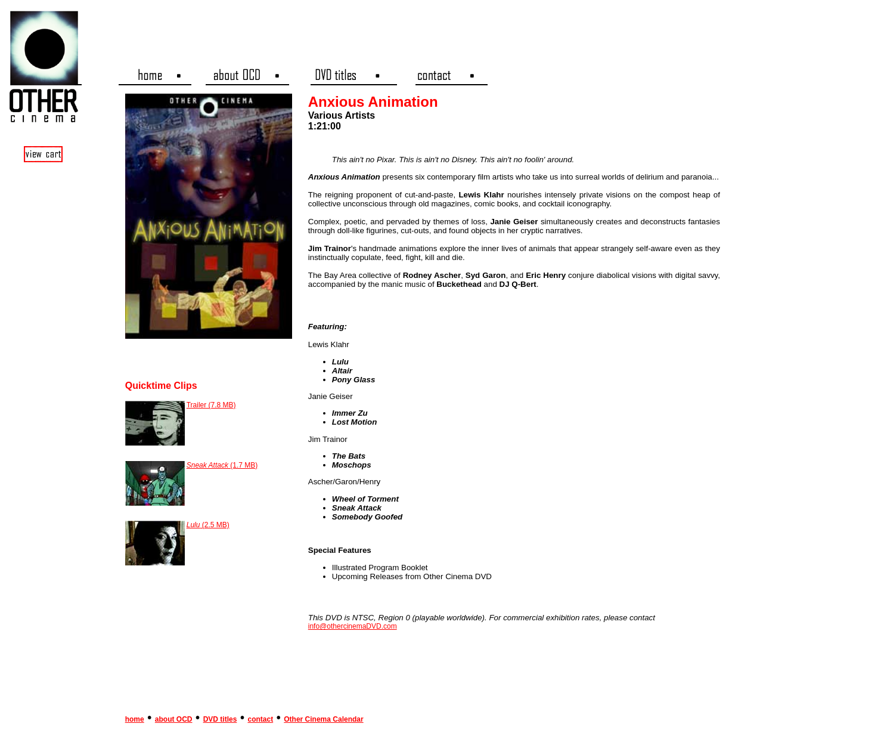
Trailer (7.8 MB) (211, 405)
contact (260, 719)
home (134, 719)
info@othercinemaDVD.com (352, 626)
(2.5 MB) (208, 525)
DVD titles (220, 719)
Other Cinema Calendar (323, 719)
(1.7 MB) (222, 465)
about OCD (174, 719)
